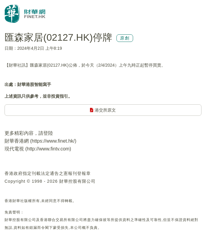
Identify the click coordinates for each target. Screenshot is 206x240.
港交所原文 (103, 110)
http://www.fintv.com (48, 148)
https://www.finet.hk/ (53, 141)
